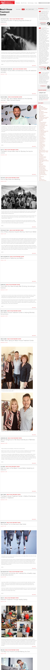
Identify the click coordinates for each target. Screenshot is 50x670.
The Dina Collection (42, 168)
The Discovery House (42, 169)
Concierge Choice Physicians (44, 117)
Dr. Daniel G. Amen (42, 128)
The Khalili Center (42, 171)
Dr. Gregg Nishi (41, 130)
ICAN (40, 121)
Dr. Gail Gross (41, 129)
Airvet (40, 105)
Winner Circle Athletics (42, 180)
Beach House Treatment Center (16, 18)
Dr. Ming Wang (41, 137)
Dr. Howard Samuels (42, 132)
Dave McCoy (41, 119)
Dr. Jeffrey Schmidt (42, 135)
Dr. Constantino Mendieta (43, 125)
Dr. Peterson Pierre (42, 141)
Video (27, 9)
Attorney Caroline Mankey (43, 108)
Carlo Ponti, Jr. (41, 114)
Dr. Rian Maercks (42, 144)
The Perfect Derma (42, 172)
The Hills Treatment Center (43, 170)
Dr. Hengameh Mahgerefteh (43, 131)
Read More (34, 65)
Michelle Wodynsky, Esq (43, 159)
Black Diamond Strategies (43, 112)
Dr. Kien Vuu (41, 136)
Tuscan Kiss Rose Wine (43, 174)
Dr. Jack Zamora (41, 133)
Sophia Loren (41, 163)
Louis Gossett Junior (42, 157)
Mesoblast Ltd (41, 158)
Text (23, 9)
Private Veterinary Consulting (44, 160)
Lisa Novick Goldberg (42, 156)
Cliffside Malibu (41, 116)
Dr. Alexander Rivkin (42, 123)
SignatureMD (41, 161)
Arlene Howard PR (7, 3)
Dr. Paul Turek (41, 140)
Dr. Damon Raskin (42, 126)
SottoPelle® (41, 164)
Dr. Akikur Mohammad (42, 122)
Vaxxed (40, 178)
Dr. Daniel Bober (41, 127)
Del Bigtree (41, 120)
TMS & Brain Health (42, 173)
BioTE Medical (41, 111)
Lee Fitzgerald (41, 154)
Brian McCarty (41, 113)
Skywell (40, 162)
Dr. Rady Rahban (41, 142)
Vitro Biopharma (41, 179)
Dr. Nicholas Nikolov (42, 139)
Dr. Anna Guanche (42, 124)
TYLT (40, 175)
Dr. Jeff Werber (41, 134)
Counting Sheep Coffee (43, 118)
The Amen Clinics (42, 167)
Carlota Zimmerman (42, 115)
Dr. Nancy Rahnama (42, 138)
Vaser (40, 177)
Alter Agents (41, 106)
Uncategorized (41, 176)
